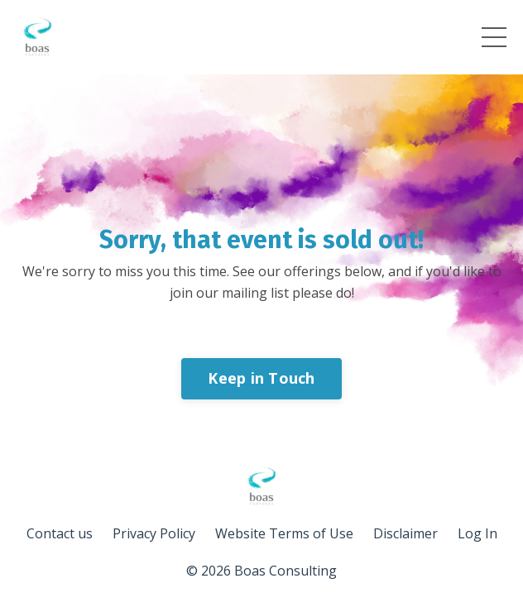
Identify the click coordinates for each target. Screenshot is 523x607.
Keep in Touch (261, 378)
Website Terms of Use (284, 533)
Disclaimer (405, 533)
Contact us (59, 533)
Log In (477, 533)
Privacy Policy (154, 533)
